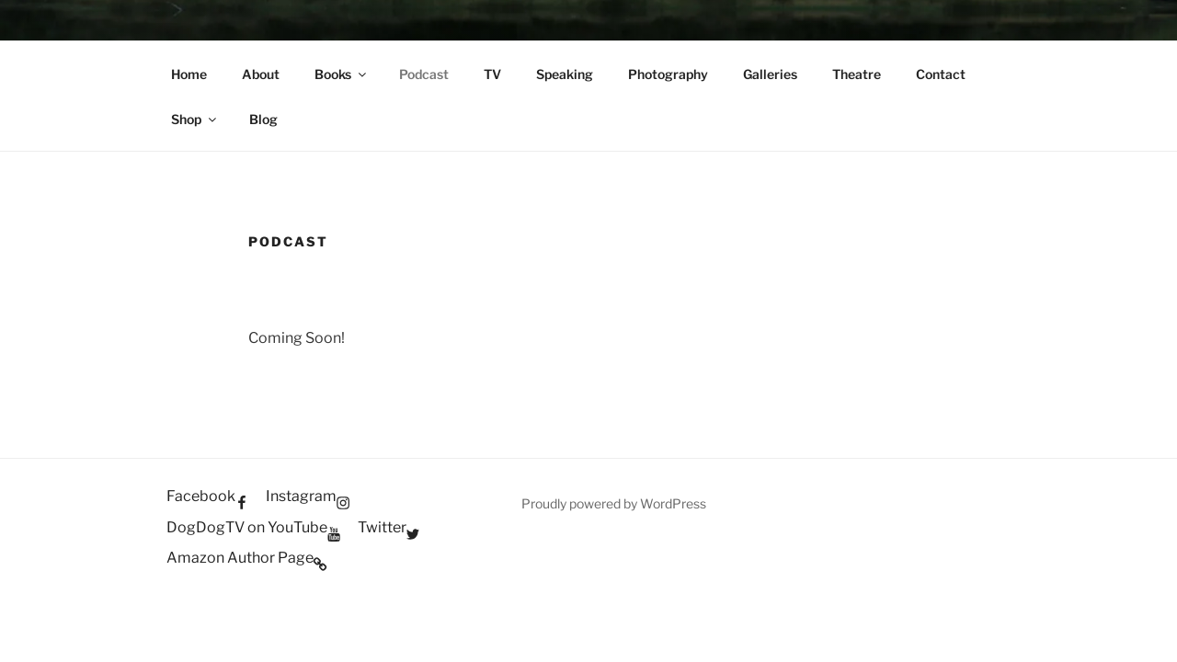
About (261, 74)
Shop (195, 119)
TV (492, 74)
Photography (668, 74)
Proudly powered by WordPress (613, 503)
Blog (263, 119)
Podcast (424, 74)
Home (189, 74)
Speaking (564, 74)
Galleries (770, 74)
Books (341, 74)
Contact (941, 74)
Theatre (856, 74)
